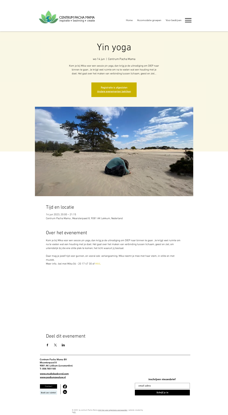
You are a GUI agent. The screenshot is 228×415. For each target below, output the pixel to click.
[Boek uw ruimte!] (48, 392)
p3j (74, 412)
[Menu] (188, 20)
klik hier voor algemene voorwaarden (112, 410)
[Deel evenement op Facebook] (47, 345)
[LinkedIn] (65, 392)
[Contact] (48, 386)
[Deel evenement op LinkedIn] (63, 345)
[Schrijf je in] (162, 392)
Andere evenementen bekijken (114, 91)
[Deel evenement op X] (55, 345)
